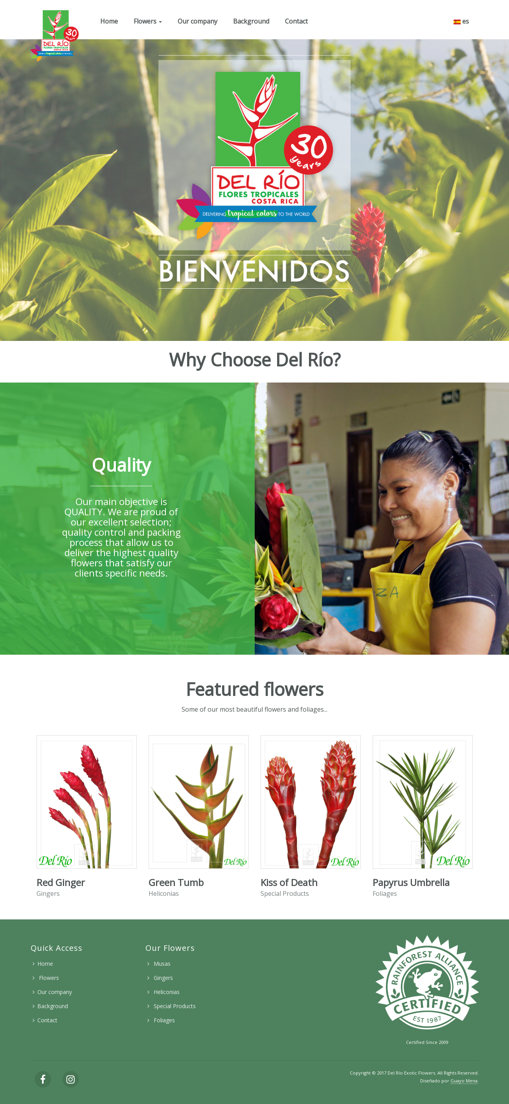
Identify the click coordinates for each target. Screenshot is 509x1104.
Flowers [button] (148, 21)
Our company (197, 21)
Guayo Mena (464, 1081)
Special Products (174, 1006)
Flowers (48, 977)
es (461, 21)
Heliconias (166, 992)
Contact (296, 21)
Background (251, 21)
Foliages (163, 1020)
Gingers (162, 977)
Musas (161, 963)
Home (109, 21)
